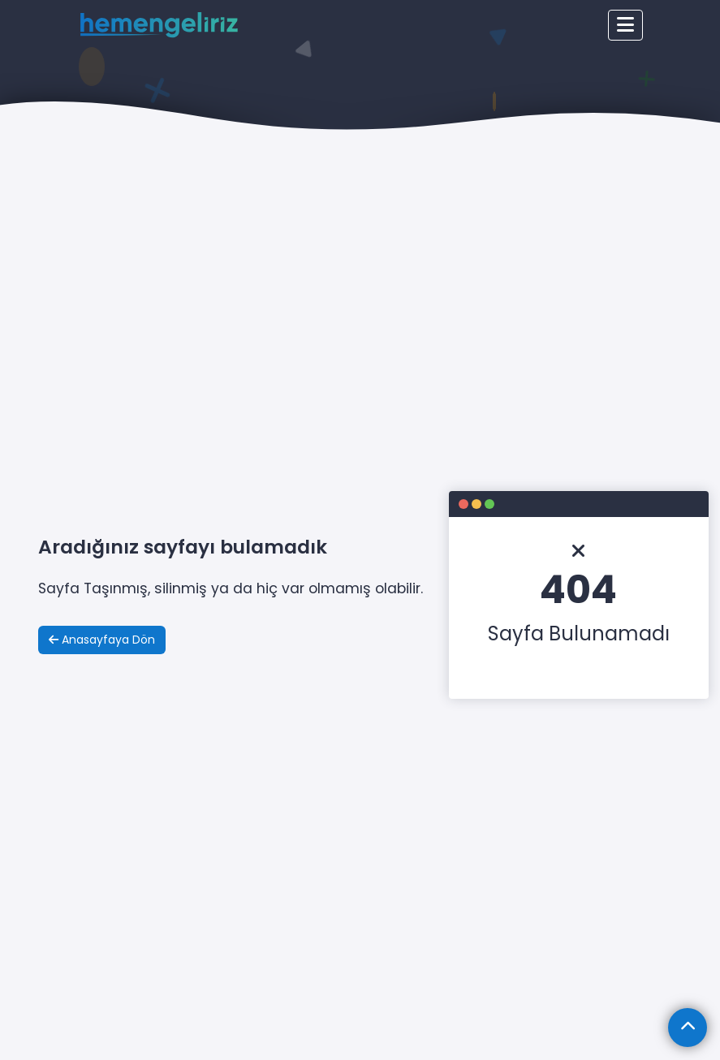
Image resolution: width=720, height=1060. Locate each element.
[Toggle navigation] (625, 25)
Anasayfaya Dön (102, 639)
